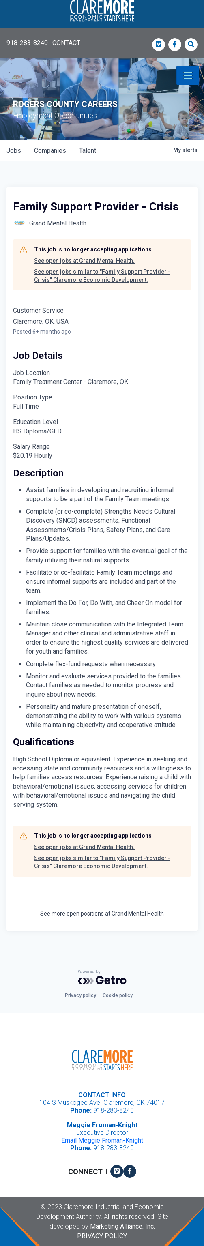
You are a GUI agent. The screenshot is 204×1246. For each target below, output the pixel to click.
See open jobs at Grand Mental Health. (84, 260)
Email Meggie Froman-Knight (102, 1140)
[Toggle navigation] (187, 75)
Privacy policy (80, 995)
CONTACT (66, 43)
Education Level (35, 422)
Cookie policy (118, 995)
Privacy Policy (102, 1236)
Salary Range (31, 446)
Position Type (32, 397)
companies (50, 150)
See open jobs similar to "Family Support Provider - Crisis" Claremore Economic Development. (102, 275)
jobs (13, 150)
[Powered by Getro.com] (102, 977)
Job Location (31, 373)
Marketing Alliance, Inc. (122, 1226)
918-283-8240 (27, 43)
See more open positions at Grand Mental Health (102, 913)
